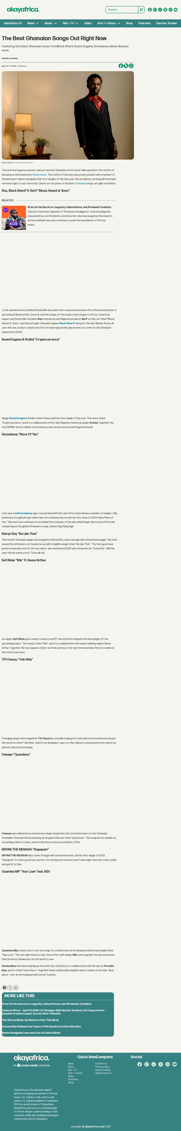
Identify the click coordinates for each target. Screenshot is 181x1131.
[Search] (141, 9)
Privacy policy (102, 1066)
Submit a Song (103, 1070)
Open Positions (103, 1073)
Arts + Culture (106, 23)
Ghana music (39, 174)
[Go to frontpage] (23, 9)
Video (88, 23)
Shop (129, 23)
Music (48, 23)
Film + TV (68, 23)
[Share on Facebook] (120, 65)
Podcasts (144, 23)
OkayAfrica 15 (13, 23)
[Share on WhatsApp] (131, 65)
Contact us (101, 1063)
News (30, 23)
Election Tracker (166, 23)
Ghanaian (80, 183)
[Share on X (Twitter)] (126, 65)
